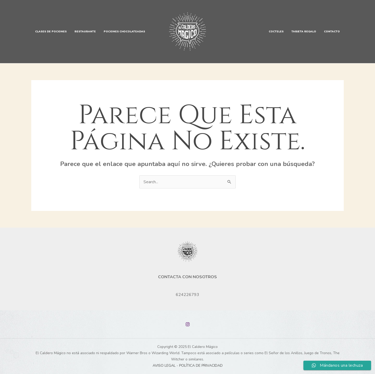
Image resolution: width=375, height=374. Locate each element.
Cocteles (276, 31)
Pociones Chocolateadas (124, 31)
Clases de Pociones (51, 31)
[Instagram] (188, 324)
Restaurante (85, 31)
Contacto (332, 31)
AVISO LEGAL (164, 365)
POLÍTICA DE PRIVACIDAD (201, 365)
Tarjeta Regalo (303, 31)
